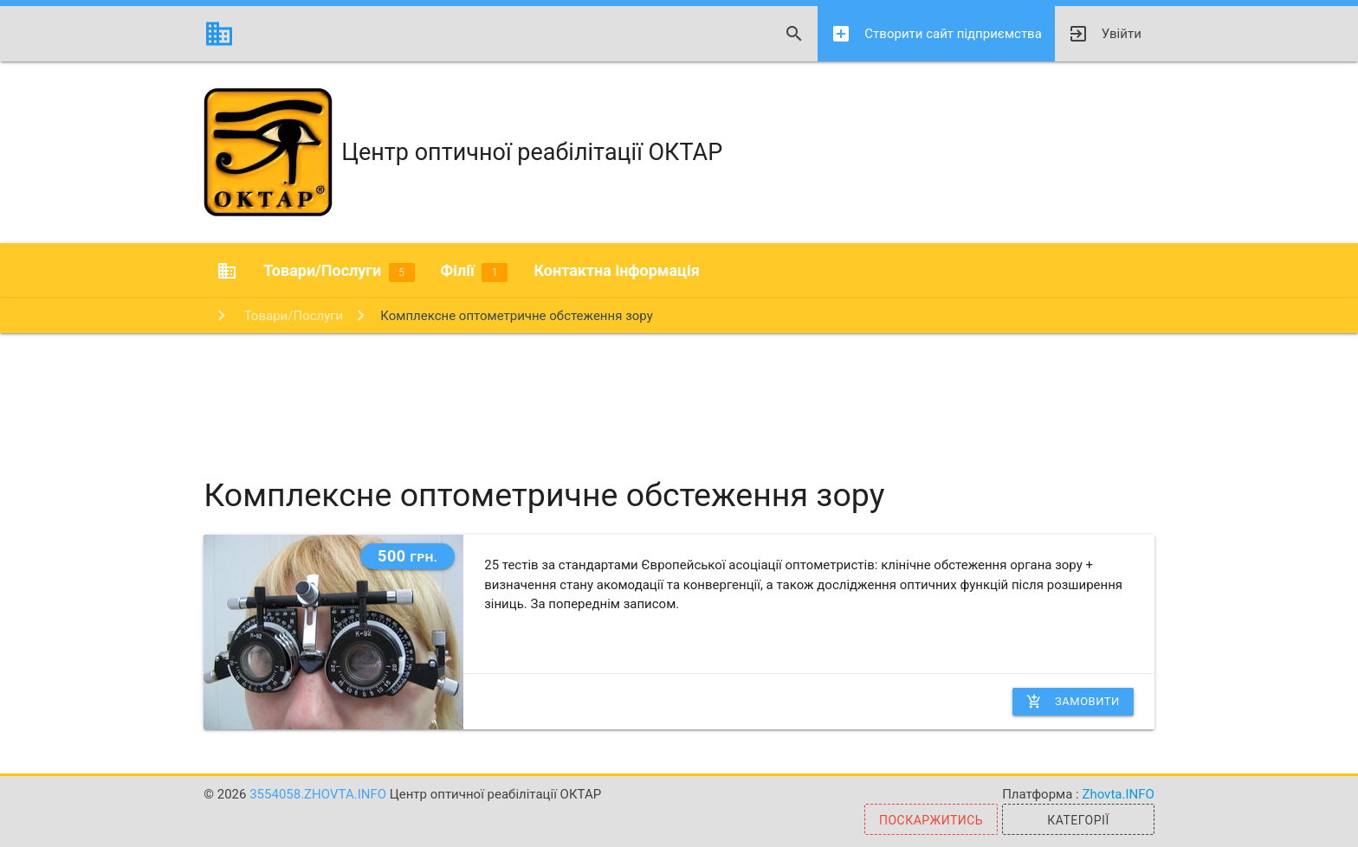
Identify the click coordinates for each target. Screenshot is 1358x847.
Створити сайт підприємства (936, 33)
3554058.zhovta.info (319, 794)
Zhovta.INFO (1118, 794)
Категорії (1078, 820)
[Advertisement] (679, 389)
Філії (474, 271)
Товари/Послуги (338, 271)
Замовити (1073, 701)
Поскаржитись (931, 820)
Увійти (1104, 33)
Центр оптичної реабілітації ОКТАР (463, 152)
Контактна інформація (617, 270)
